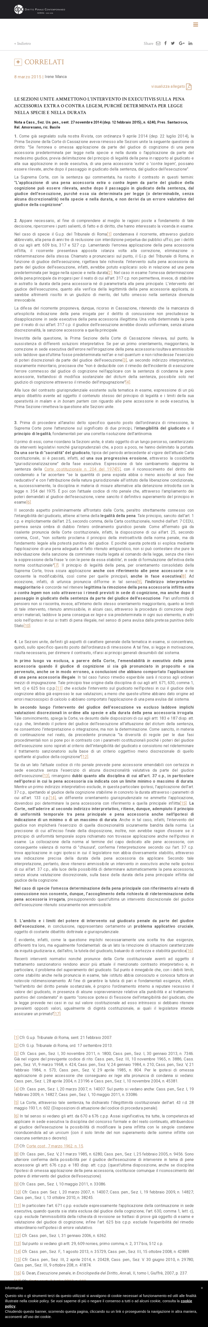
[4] (128, 382)
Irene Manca (56, 76)
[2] (110, 272)
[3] (125, 360)
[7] (56, 565)
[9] (139, 581)
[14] (52, 797)
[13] (46, 775)
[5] (118, 469)
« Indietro (22, 43)
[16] (189, 950)
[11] (59, 688)
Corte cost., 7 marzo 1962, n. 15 (54, 1146)
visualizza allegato (168, 86)
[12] (84, 756)
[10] (27, 625)
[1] (109, 234)
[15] (183, 803)
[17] (57, 1013)
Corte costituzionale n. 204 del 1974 (80, 469)
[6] (28, 502)
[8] (183, 576)
